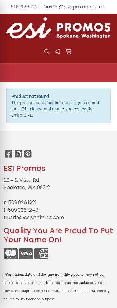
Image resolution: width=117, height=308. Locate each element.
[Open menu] (104, 72)
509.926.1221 (25, 6)
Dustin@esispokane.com (73, 6)
